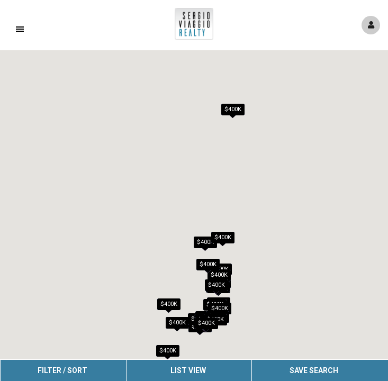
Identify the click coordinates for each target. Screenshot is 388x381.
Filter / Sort (62, 370)
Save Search (314, 370)
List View (188, 370)
